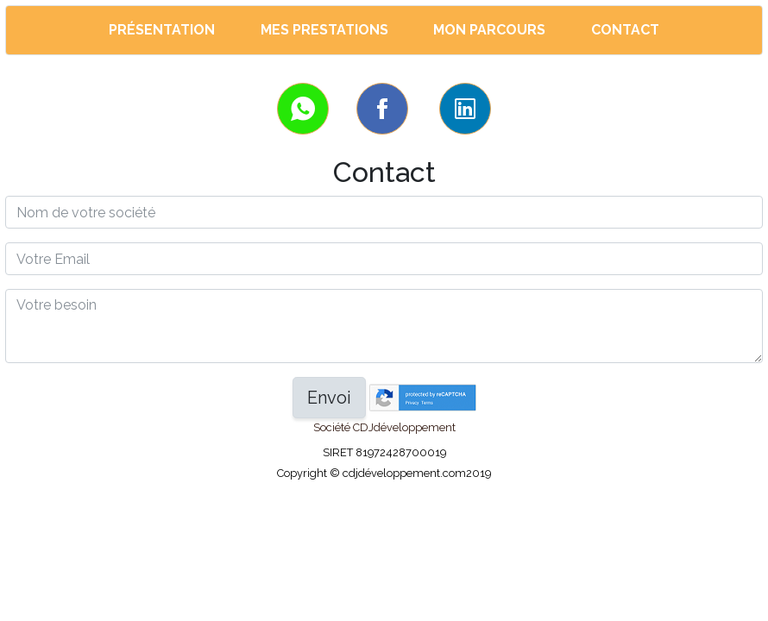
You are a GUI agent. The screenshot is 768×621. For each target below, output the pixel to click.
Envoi (329, 397)
